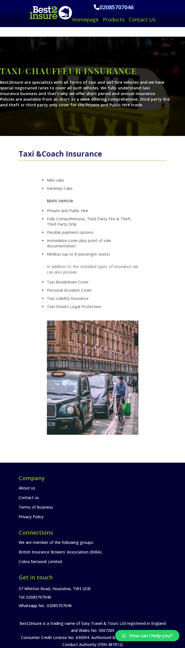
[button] (147, 635)
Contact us (29, 497)
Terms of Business (36, 507)
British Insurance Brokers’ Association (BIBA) (60, 552)
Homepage (85, 19)
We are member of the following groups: (56, 542)
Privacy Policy (31, 516)
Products (114, 19)
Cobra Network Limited (40, 561)
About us (27, 488)
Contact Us (142, 19)
